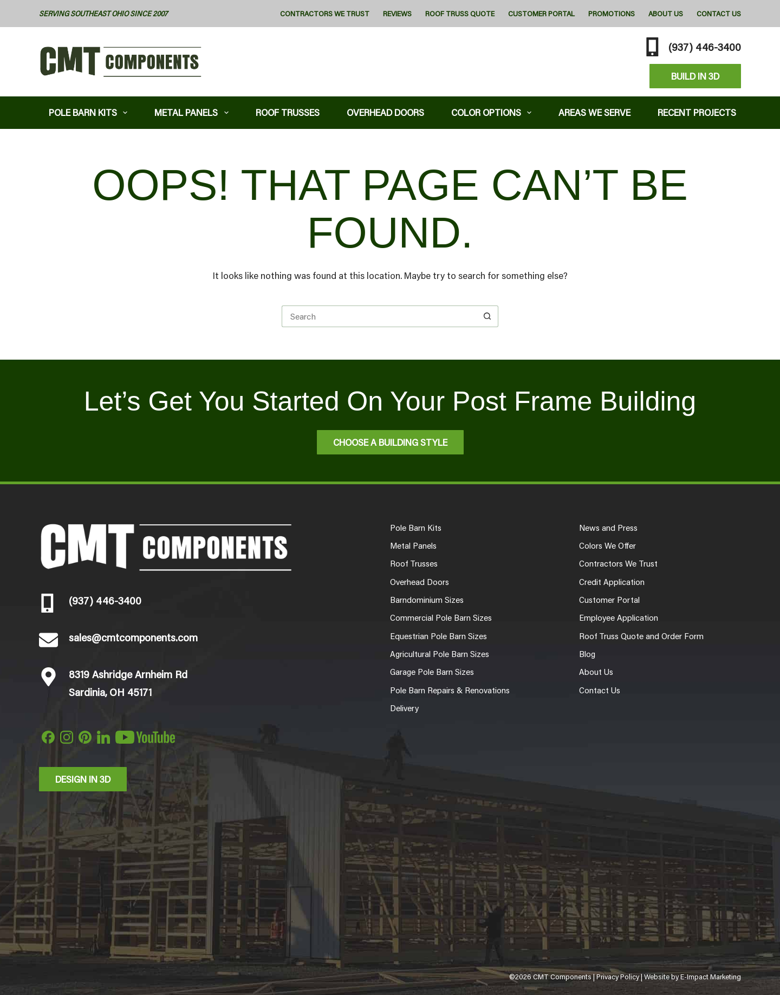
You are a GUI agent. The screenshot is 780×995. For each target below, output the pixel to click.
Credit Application (612, 581)
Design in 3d (82, 778)
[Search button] (487, 316)
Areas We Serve (594, 112)
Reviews (397, 13)
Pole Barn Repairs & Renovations (450, 690)
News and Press (608, 527)
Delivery (404, 708)
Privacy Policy (617, 976)
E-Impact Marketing (710, 976)
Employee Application (618, 617)
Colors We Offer (607, 545)
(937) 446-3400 (704, 47)
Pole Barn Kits (90, 112)
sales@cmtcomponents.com (133, 637)
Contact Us (719, 13)
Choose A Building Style (390, 441)
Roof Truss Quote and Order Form (641, 635)
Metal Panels (193, 112)
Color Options (493, 112)
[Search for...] (379, 316)
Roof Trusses (288, 112)
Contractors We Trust (324, 13)
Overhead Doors (385, 112)
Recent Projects (697, 112)
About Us (665, 13)
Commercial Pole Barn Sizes (441, 617)
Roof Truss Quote (460, 13)
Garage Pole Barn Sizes (432, 671)
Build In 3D (695, 75)
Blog (587, 653)
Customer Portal (541, 13)
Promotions (611, 13)
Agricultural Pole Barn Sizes (439, 653)
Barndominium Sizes (427, 599)
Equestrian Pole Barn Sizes (438, 635)
